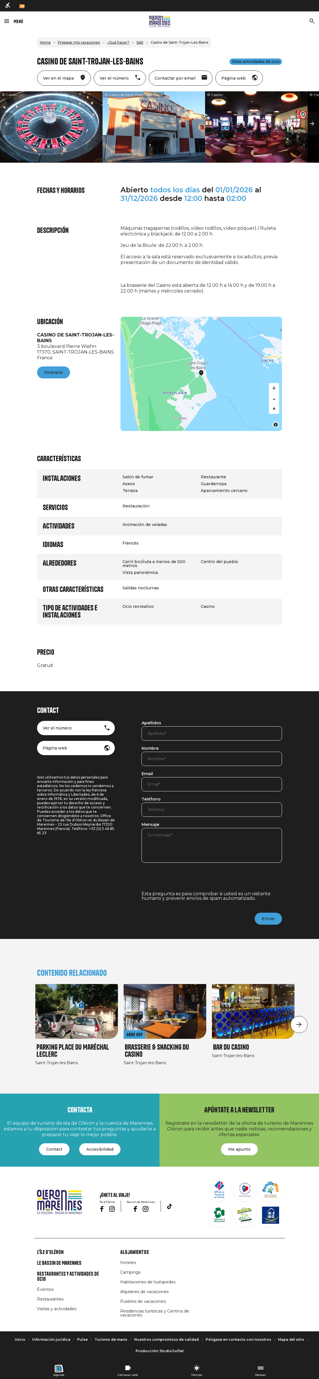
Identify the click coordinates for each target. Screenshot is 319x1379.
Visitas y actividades (56, 1309)
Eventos (45, 1289)
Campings (130, 1272)
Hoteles (128, 1263)
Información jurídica (51, 1339)
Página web (55, 748)
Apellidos (151, 723)
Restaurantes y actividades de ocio (68, 1276)
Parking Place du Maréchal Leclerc (72, 1051)
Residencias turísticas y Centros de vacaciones (154, 1313)
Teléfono (151, 799)
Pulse (82, 1339)
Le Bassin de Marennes (59, 1263)
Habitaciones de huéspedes (147, 1282)
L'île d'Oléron (50, 1252)
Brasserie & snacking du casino (157, 1051)
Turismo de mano (111, 1339)
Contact (54, 1149)
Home (45, 42)
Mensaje (150, 824)
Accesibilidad (99, 1149)
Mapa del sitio (291, 1339)
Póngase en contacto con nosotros (238, 1339)
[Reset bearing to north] (274, 409)
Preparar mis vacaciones (79, 42)
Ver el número (57, 728)
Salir (140, 42)
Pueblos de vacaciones (143, 1301)
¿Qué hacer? (118, 42)
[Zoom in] (274, 388)
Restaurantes (50, 1299)
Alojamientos (134, 1252)
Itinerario (53, 372)
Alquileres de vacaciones (144, 1292)
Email (147, 774)
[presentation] (185, 880)
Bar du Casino (231, 1047)
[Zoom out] (274, 398)
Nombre (150, 748)
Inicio (20, 1339)
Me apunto (239, 1149)
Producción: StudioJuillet (160, 1351)
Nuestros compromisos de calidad (166, 1339)
